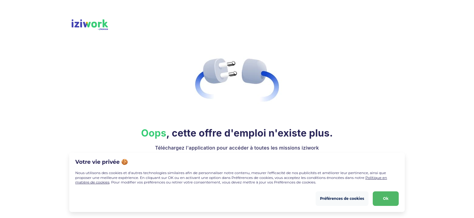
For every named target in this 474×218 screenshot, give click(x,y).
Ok (385, 198)
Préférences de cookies (342, 198)
